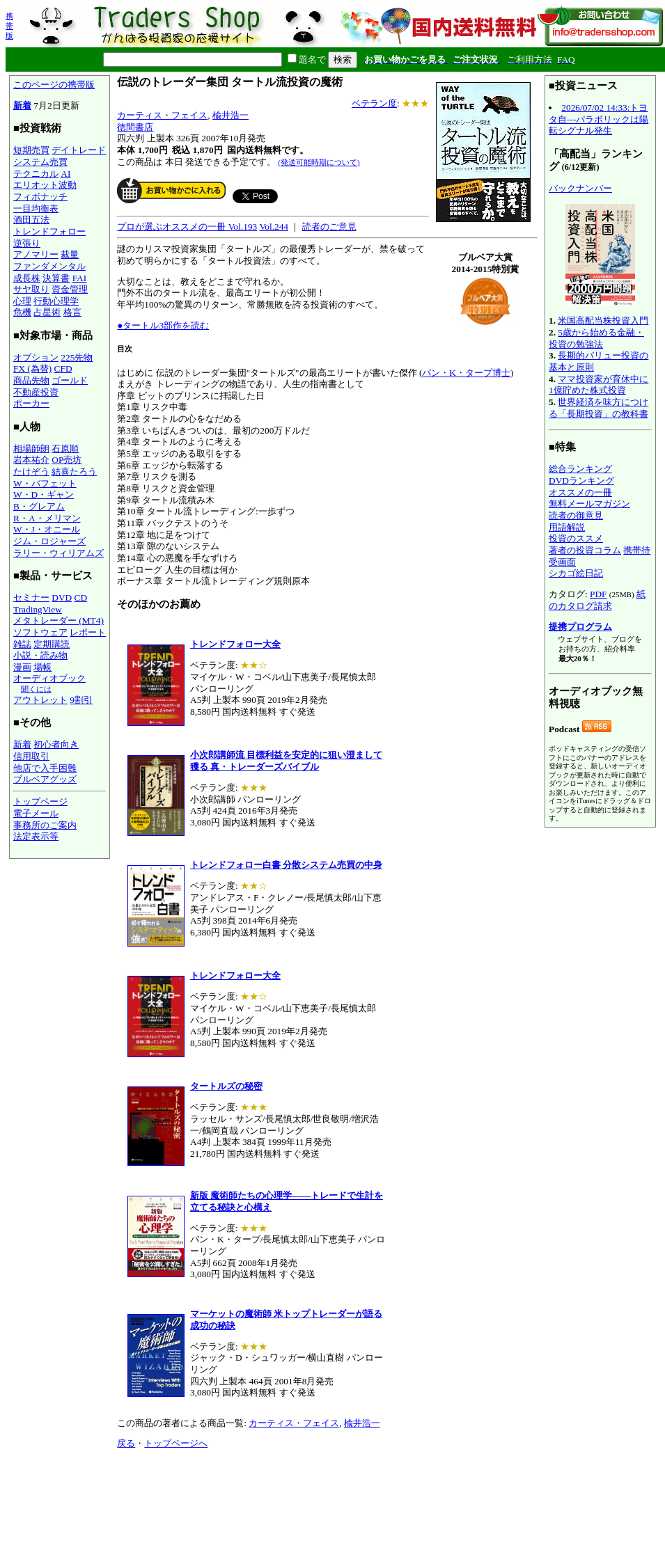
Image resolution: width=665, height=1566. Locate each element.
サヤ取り (31, 289)
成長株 (26, 278)
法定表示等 (35, 836)
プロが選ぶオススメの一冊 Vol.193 (187, 226)
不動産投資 (35, 392)
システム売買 (40, 162)
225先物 (77, 357)
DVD (62, 597)
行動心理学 (56, 301)
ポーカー (31, 403)
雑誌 (22, 644)
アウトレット (40, 700)
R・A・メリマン (47, 518)
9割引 (81, 700)
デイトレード (79, 150)
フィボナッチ (40, 196)
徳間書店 (135, 127)
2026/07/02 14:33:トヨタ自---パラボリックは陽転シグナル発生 (598, 119)
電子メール (35, 813)
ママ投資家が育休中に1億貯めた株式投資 (598, 385)
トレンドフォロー (49, 231)
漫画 (22, 667)
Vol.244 (273, 226)
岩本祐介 (31, 459)
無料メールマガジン (589, 503)
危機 (22, 312)
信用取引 (31, 756)
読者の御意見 (576, 515)
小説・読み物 (40, 655)
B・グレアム (39, 506)
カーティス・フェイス (162, 115)
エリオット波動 (45, 185)
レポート (88, 632)
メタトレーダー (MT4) (58, 620)
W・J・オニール (46, 529)
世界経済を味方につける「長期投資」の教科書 (598, 408)
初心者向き (56, 744)
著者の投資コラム (585, 550)
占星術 (47, 312)
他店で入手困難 (45, 768)
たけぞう (31, 471)
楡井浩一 (230, 115)
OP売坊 (66, 459)
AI (65, 173)
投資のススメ (576, 538)
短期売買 (31, 150)
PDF (598, 594)
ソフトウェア (40, 632)
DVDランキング (581, 480)
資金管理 (70, 289)
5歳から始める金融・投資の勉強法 (596, 338)
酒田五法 (31, 219)
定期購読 (51, 644)
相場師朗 (31, 448)
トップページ (40, 801)
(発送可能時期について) (318, 162)
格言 (72, 312)
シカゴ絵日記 (576, 573)
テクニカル (35, 173)
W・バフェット (45, 483)
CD (81, 597)
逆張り (26, 243)
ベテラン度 (374, 103)
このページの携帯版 (54, 84)
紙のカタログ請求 (597, 600)
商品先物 (31, 380)
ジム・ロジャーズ (49, 541)
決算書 (56, 278)
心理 (22, 301)
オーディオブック (49, 678)
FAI (79, 278)
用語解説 (567, 527)
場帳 (42, 667)
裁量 (70, 254)
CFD (63, 368)
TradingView (37, 609)
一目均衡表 (35, 208)
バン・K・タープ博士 (466, 372)
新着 (22, 105)
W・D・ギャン (43, 494)
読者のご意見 (329, 226)
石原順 (65, 448)
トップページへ (176, 1443)
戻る (126, 1443)
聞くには (36, 689)
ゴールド (70, 380)
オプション (35, 357)
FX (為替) (32, 368)
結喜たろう (74, 471)
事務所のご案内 (45, 825)
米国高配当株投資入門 (603, 320)
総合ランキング (580, 469)
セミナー (31, 597)
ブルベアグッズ (45, 779)
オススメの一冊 (580, 492)
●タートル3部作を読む (163, 325)
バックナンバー (580, 188)
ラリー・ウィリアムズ (58, 553)
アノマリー (35, 254)
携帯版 (9, 26)
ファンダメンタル (49, 266)
